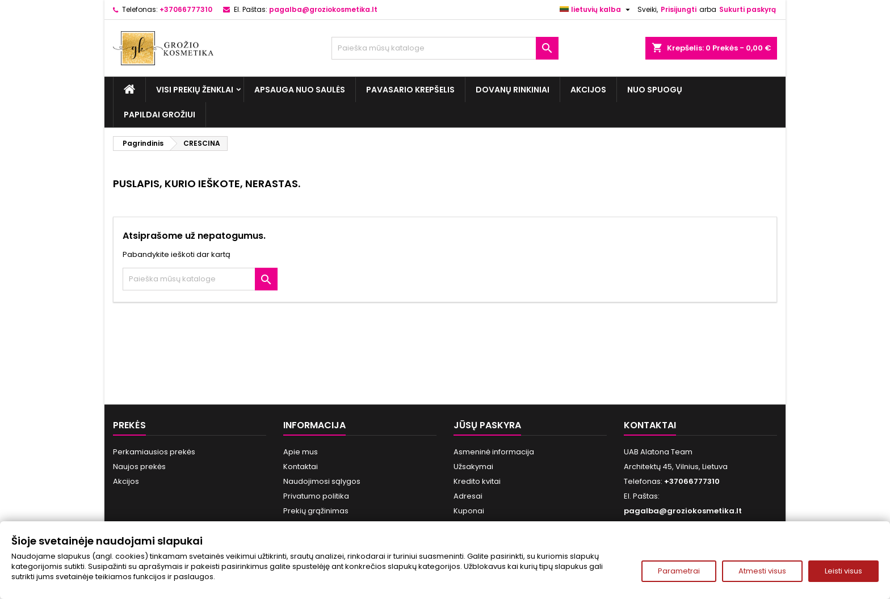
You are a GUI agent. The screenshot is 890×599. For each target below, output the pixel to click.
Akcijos (588, 89)
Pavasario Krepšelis (410, 89)
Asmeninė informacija (494, 451)
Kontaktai (300, 466)
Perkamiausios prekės (154, 451)
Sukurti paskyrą (747, 9)
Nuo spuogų (654, 89)
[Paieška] (445, 48)
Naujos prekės (139, 466)
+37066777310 (185, 9)
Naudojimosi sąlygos (321, 481)
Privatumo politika (316, 496)
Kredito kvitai (477, 481)
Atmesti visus (762, 571)
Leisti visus (843, 571)
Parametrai (679, 571)
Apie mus (300, 451)
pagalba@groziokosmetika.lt (323, 9)
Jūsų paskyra (487, 425)
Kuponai (469, 510)
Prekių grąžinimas (316, 510)
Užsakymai (473, 466)
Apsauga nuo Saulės (299, 89)
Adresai (468, 496)
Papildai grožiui (159, 114)
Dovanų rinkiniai (512, 89)
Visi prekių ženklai (194, 89)
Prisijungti (678, 9)
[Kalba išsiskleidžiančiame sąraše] (596, 9)
